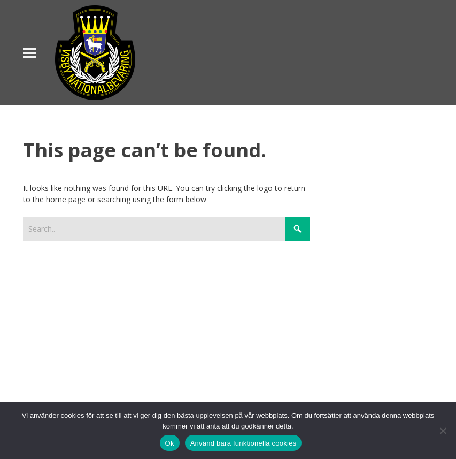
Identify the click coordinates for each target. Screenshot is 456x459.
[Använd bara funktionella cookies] (442, 430)
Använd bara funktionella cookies (243, 443)
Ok (169, 443)
